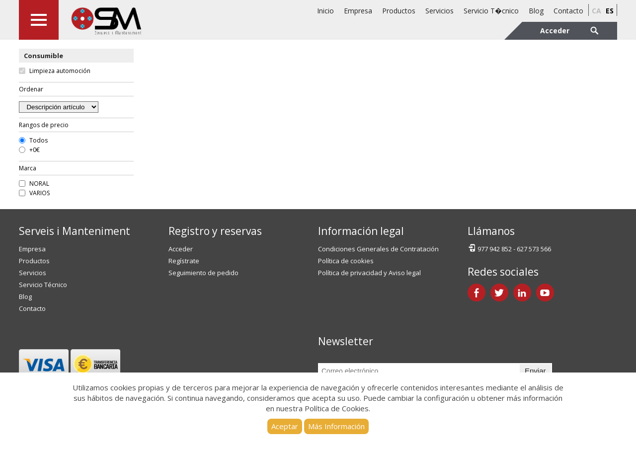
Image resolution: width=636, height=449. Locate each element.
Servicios (439, 10)
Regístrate (183, 260)
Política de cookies (346, 260)
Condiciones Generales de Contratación (378, 248)
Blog (536, 10)
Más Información (336, 426)
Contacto (568, 10)
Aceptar (284, 426)
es (610, 10)
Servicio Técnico (43, 284)
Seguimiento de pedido (203, 272)
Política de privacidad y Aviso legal (369, 272)
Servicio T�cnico (491, 10)
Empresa (358, 10)
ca (596, 10)
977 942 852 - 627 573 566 (509, 248)
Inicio (325, 10)
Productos (398, 10)
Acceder (180, 248)
